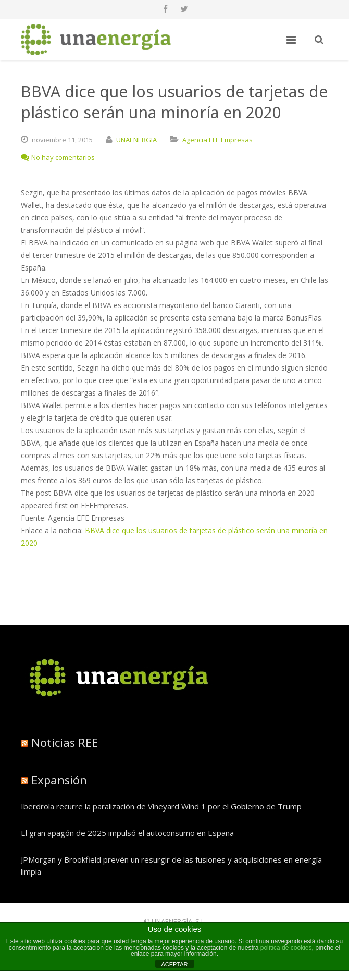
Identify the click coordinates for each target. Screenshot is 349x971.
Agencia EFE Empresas (217, 139)
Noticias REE (64, 742)
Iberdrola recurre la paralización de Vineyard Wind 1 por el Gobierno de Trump (161, 806)
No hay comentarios (58, 157)
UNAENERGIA (136, 139)
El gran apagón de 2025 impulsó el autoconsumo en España (127, 833)
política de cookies (286, 947)
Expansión (59, 780)
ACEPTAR (174, 964)
